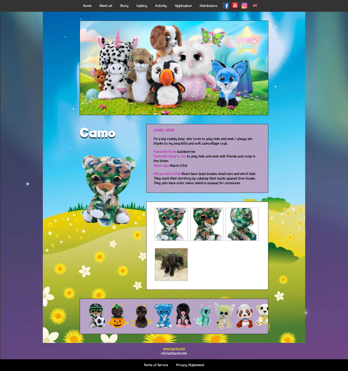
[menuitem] (255, 6)
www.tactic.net (174, 348)
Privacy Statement (190, 365)
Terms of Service (156, 365)
